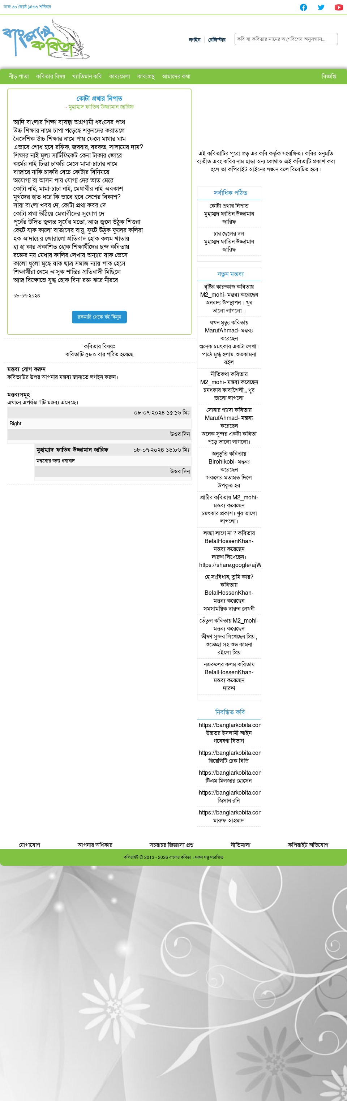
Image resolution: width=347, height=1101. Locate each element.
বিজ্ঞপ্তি (329, 77)
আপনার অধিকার (95, 845)
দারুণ (229, 688)
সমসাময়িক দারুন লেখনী (229, 609)
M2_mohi (212, 295)
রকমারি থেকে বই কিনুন (99, 317)
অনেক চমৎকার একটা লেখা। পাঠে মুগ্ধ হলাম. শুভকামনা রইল (229, 354)
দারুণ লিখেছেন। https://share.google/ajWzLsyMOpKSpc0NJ (254, 561)
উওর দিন (180, 434)
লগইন (195, 39)
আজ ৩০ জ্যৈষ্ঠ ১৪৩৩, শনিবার (27, 7)
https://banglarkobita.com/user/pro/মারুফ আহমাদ (243, 817)
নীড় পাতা (19, 77)
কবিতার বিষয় (50, 77)
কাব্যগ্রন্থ (146, 77)
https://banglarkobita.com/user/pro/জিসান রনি (243, 797)
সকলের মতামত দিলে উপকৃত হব (229, 482)
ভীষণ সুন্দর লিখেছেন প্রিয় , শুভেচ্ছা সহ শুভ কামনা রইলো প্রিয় (229, 645)
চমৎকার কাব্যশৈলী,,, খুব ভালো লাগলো (229, 394)
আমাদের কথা (176, 77)
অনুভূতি (220, 454)
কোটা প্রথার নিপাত (229, 206)
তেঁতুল (206, 621)
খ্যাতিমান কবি (87, 77)
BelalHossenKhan (228, 541)
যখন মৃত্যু (220, 323)
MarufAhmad (221, 331)
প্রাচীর (206, 498)
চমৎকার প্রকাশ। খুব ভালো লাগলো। (229, 517)
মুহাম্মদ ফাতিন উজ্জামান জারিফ (101, 107)
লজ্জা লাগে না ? (220, 533)
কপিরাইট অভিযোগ (308, 845)
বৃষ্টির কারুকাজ (219, 287)
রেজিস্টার (217, 39)
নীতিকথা (220, 374)
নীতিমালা (240, 845)
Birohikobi (222, 462)
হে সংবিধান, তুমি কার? (229, 577)
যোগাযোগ (29, 845)
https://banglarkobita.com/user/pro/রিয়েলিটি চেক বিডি (243, 757)
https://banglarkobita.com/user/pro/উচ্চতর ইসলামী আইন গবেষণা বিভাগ (243, 733)
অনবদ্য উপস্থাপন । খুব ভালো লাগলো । (229, 307)
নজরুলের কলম (220, 664)
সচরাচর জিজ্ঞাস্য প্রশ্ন (171, 845)
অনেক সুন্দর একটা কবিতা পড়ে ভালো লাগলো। (229, 438)
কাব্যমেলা (119, 77)
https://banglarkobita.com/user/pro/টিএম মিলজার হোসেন (243, 777)
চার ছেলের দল (229, 234)
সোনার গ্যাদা (219, 410)
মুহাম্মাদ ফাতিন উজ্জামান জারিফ (72, 450)
